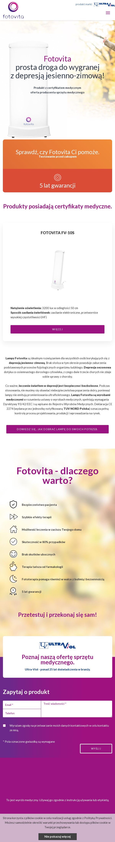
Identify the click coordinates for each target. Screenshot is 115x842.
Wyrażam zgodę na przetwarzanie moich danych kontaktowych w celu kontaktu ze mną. (59, 728)
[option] (57, 283)
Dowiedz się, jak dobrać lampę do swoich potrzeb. (57, 429)
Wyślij (96, 748)
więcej (57, 329)
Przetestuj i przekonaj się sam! (57, 614)
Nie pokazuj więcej (57, 836)
